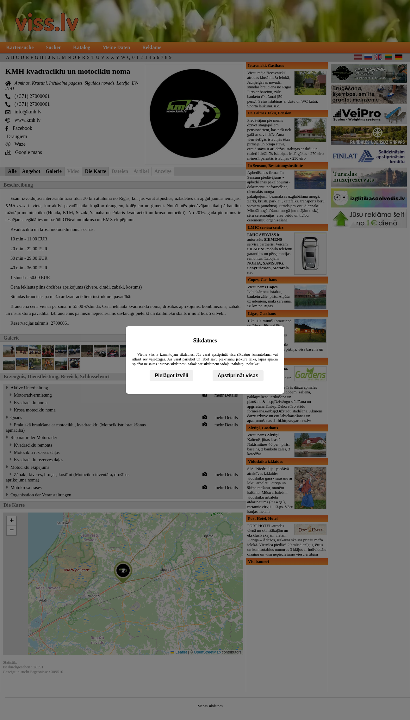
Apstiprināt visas (238, 375)
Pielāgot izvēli (171, 375)
